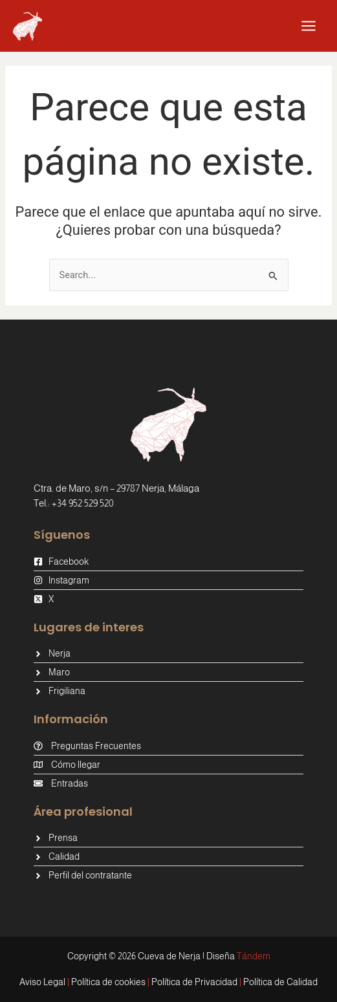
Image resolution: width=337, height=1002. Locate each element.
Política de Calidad (280, 982)
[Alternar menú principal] (308, 25)
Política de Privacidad (194, 982)
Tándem (253, 956)
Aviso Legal (42, 982)
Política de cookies (108, 982)
